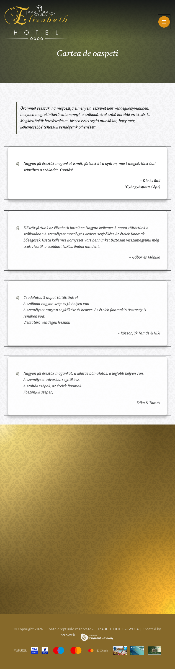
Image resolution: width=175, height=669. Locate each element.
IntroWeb (67, 635)
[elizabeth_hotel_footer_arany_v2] (31, 451)
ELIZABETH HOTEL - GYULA (117, 629)
